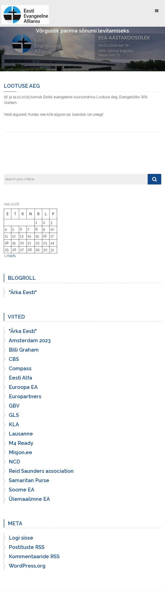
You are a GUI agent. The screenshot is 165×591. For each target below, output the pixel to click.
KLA (14, 424)
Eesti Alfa (20, 378)
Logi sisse (21, 538)
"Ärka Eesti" (23, 292)
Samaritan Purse (29, 480)
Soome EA (21, 490)
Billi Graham (24, 350)
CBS (14, 359)
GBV (14, 406)
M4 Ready (21, 443)
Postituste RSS (27, 547)
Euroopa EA (23, 387)
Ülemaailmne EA (29, 499)
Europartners (25, 396)
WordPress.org (27, 566)
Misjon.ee (20, 452)
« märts (10, 256)
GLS (14, 415)
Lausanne (21, 434)
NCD (14, 462)
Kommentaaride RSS (34, 556)
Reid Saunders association (41, 471)
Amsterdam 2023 (30, 340)
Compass (20, 368)
